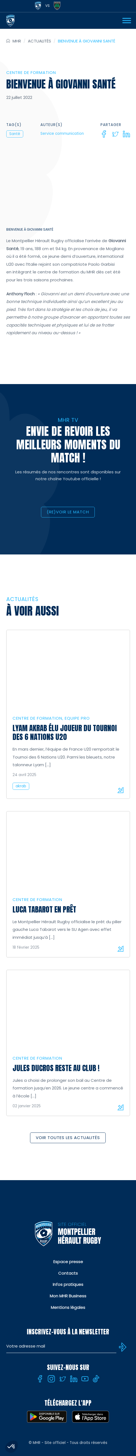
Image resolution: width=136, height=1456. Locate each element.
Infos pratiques (68, 1284)
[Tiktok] (96, 1378)
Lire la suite (120, 790)
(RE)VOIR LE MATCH (68, 512)
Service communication (62, 133)
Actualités (39, 41)
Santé (14, 133)
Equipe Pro (77, 718)
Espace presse (68, 1262)
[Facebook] (104, 134)
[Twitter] (115, 134)
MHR (17, 41)
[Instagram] (51, 1378)
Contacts (68, 1273)
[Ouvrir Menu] (126, 20)
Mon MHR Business (68, 1296)
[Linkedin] (126, 134)
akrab (21, 786)
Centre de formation (31, 72)
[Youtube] (84, 1378)
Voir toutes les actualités (68, 1137)
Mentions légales (68, 1307)
